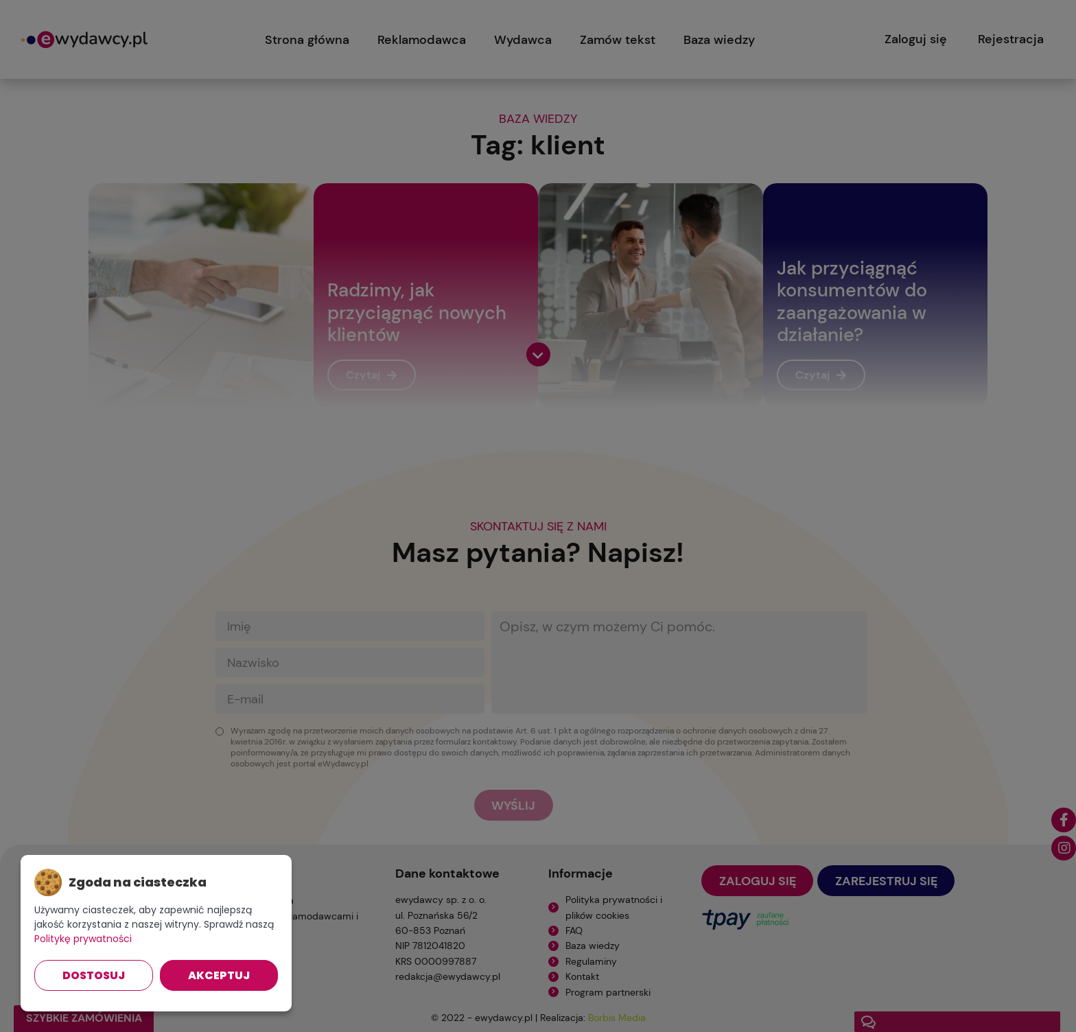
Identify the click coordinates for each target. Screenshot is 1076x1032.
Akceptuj (219, 975)
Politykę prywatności (83, 939)
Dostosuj (93, 975)
